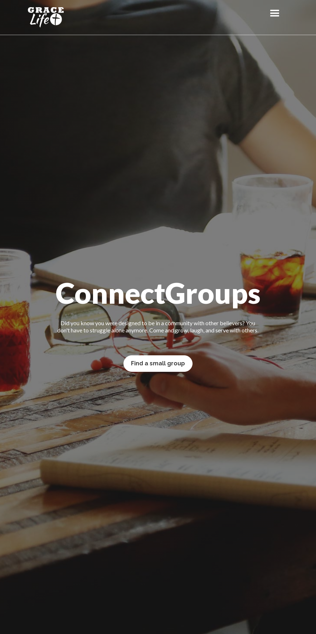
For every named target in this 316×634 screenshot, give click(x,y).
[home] (46, 17)
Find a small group (158, 363)
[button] (274, 13)
